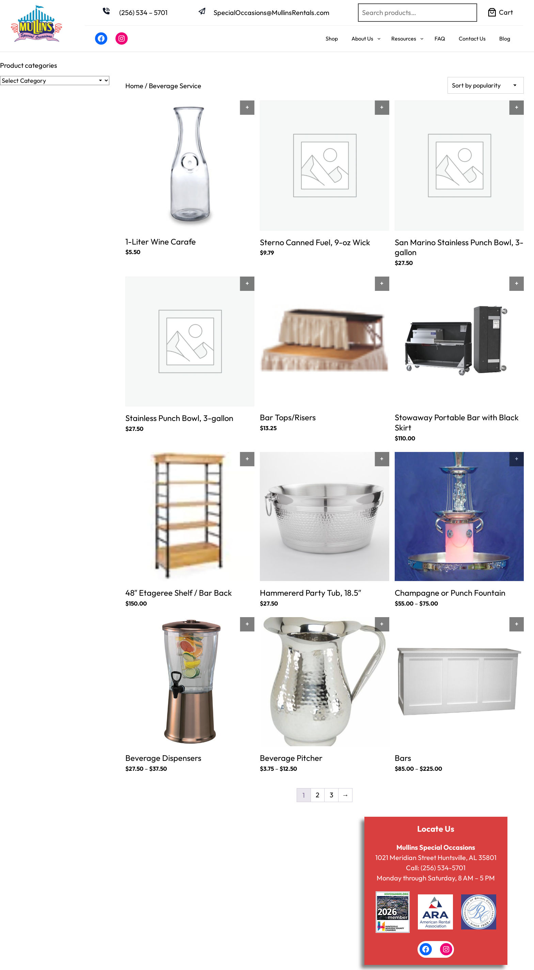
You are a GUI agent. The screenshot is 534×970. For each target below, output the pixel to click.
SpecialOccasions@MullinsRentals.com (271, 12)
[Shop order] (485, 85)
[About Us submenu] (379, 38)
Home (134, 85)
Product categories (28, 65)
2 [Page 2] (317, 796)
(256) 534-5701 (443, 868)
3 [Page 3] (331, 796)
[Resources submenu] (422, 38)
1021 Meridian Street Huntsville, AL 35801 (436, 858)
